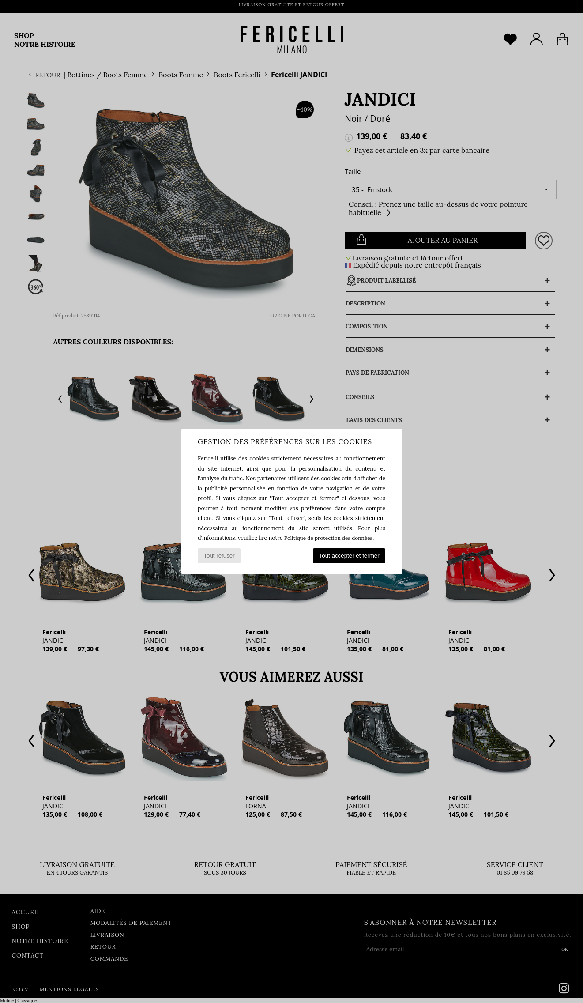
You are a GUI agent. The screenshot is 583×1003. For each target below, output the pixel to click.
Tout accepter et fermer (349, 555)
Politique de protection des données (330, 537)
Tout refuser (218, 555)
